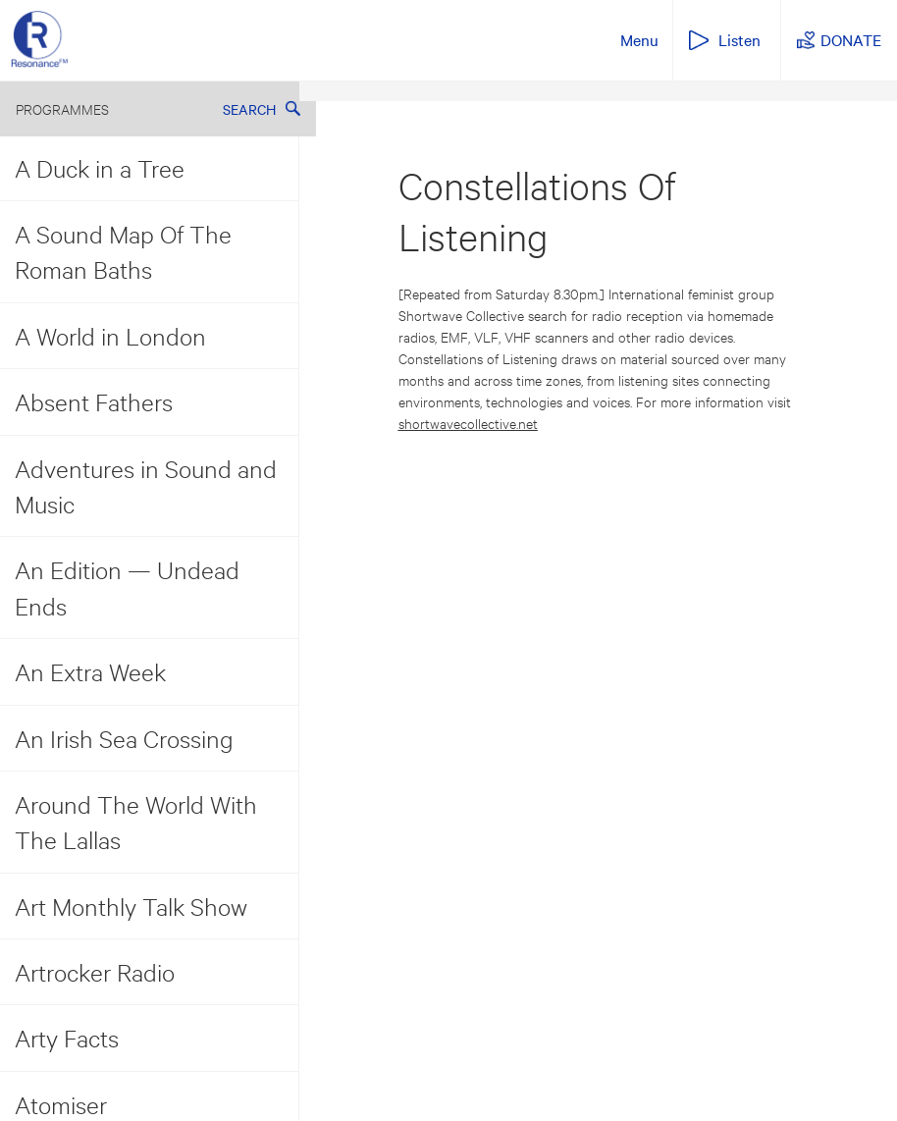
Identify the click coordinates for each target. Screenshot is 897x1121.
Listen (739, 39)
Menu (639, 39)
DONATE (850, 39)
